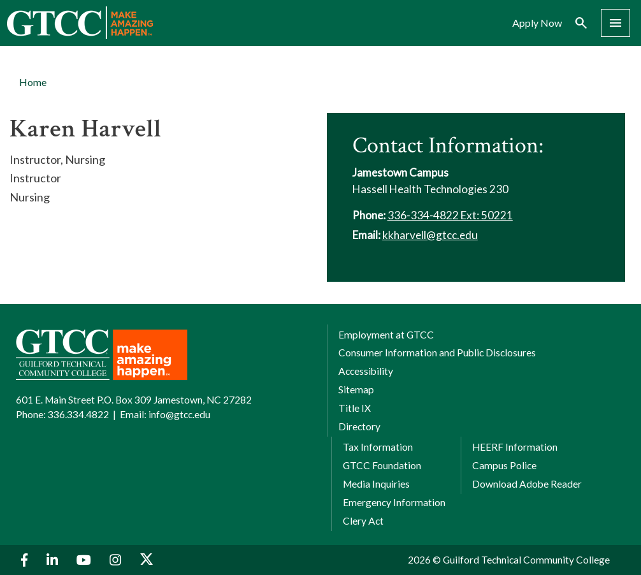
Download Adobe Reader (527, 484)
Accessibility (365, 371)
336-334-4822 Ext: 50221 (450, 215)
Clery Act (363, 521)
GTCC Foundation (382, 465)
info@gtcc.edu (179, 414)
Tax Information (378, 447)
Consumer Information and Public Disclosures (437, 352)
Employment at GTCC (386, 334)
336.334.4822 (78, 414)
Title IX (354, 408)
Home (33, 82)
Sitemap (356, 389)
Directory (359, 426)
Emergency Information (394, 502)
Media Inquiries (376, 484)
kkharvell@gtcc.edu (430, 235)
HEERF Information (515, 447)
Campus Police (504, 465)
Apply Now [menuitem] (537, 23)
